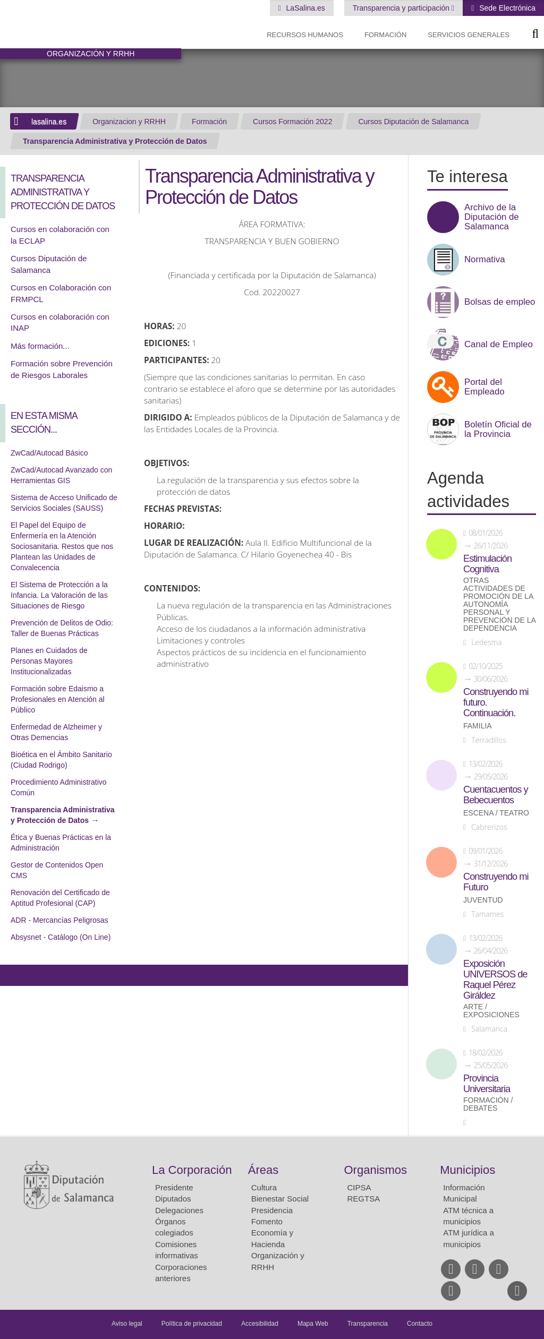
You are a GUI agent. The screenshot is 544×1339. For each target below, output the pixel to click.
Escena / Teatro (496, 813)
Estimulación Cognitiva (487, 563)
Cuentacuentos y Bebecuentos (495, 794)
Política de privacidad (192, 1323)
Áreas (263, 1170)
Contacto (419, 1323)
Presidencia (272, 1210)
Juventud (483, 900)
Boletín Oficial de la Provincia (498, 429)
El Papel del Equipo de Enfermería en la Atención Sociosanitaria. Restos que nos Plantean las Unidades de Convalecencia (62, 546)
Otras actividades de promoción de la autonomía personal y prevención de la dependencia (499, 604)
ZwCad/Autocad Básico (49, 453)
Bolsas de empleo (499, 302)
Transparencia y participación (402, 8)
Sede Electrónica (506, 8)
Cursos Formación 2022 (292, 121)
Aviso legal (127, 1323)
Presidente (174, 1187)
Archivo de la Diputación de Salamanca (491, 217)
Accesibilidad (259, 1323)
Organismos (375, 1170)
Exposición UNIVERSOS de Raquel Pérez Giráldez (495, 979)
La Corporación (192, 1170)
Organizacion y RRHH (129, 121)
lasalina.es (48, 121)
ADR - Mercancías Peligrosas (59, 920)
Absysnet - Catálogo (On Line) (60, 937)
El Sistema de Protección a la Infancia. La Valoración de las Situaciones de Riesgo (59, 595)
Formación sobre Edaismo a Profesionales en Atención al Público (58, 699)
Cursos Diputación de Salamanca (413, 121)
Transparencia (367, 1323)
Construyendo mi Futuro (495, 881)
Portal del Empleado (484, 387)
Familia (477, 726)
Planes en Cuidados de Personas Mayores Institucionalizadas (49, 661)
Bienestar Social (280, 1198)
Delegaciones (179, 1210)
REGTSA (363, 1198)
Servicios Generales (468, 35)
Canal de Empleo (498, 344)
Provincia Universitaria (486, 1083)
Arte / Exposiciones (491, 1011)
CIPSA (359, 1187)
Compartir (13, 975)
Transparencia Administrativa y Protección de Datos (115, 141)
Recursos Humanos (305, 35)
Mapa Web (313, 1323)
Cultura (264, 1187)
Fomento (267, 1221)
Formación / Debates (488, 1104)
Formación (385, 35)
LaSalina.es (304, 8)
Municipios (467, 1170)
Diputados (173, 1198)
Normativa (484, 259)
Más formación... (40, 345)
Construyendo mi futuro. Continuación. (495, 702)
